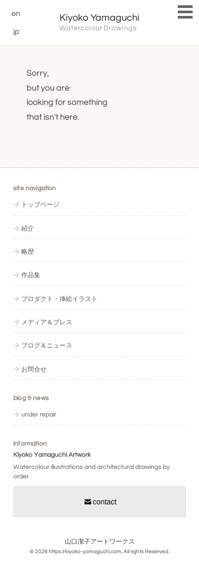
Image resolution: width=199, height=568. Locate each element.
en (16, 13)
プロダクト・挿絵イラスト (59, 299)
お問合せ (34, 369)
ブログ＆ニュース (46, 346)
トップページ (40, 205)
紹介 (27, 229)
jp (16, 32)
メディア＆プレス (46, 322)
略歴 (27, 252)
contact (99, 502)
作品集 (30, 275)
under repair (38, 415)
